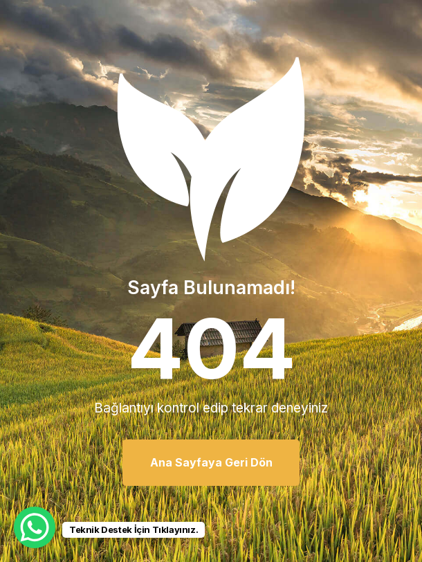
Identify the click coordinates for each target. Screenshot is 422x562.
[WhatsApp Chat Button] (34, 527)
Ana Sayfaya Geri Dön (211, 462)
